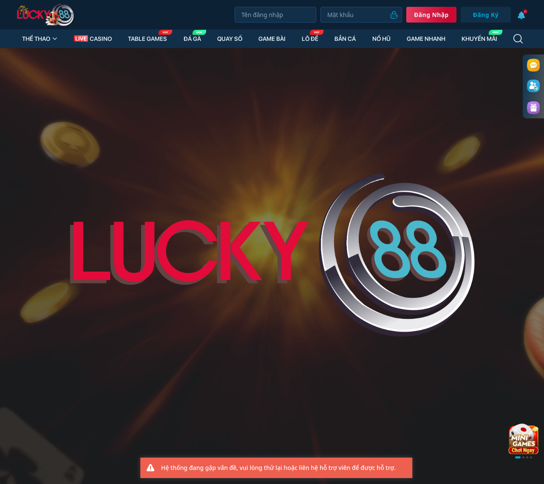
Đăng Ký (486, 15)
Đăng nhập (431, 15)
